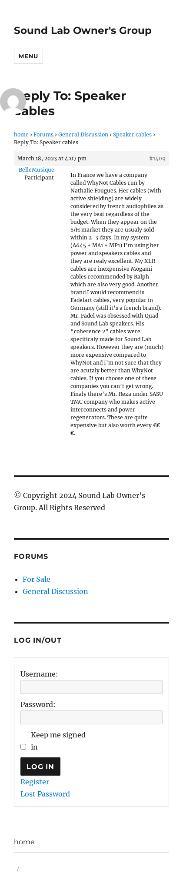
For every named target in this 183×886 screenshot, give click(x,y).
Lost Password (45, 794)
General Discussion (83, 134)
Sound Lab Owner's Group (83, 30)
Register (34, 781)
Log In (40, 767)
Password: (38, 704)
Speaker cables (132, 134)
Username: (39, 674)
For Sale (36, 579)
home (21, 134)
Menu (28, 56)
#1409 (157, 158)
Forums (43, 134)
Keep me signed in (58, 740)
